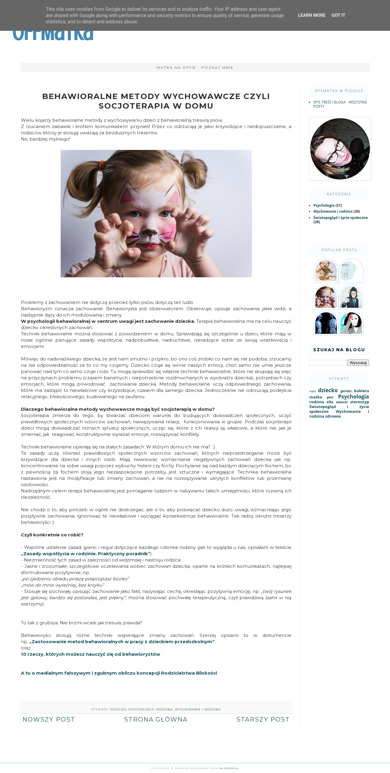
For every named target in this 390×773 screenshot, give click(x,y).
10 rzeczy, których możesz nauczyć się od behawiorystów (90, 654)
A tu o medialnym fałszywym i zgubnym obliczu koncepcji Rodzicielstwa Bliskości (119, 673)
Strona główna (156, 719)
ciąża (312, 391)
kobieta (361, 390)
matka (315, 397)
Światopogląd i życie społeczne (340, 217)
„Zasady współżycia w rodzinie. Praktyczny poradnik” (85, 553)
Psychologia (141, 709)
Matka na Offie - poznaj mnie (195, 67)
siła (330, 401)
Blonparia (229, 768)
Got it (338, 15)
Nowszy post (48, 719)
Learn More (311, 15)
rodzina (164, 709)
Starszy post (263, 719)
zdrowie (333, 416)
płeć (330, 397)
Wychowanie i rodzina (198, 709)
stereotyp (359, 401)
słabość (342, 402)
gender (346, 391)
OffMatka (52, 32)
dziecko (118, 709)
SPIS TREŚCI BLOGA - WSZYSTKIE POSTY (340, 104)
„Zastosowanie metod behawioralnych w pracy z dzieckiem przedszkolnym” (122, 641)
